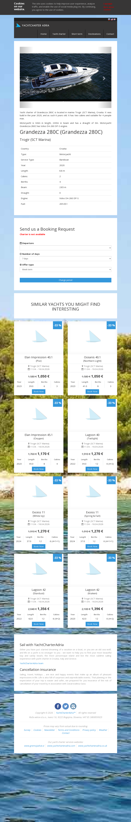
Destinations (94, 33)
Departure (27, 243)
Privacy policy (89, 729)
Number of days (30, 253)
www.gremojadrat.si (34, 745)
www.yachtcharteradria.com (61, 745)
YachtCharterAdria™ (65, 712)
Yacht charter (59, 33)
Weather (103, 729)
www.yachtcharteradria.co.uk (92, 745)
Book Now (39, 391)
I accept (108, 3)
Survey (27, 729)
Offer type (27, 264)
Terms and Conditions (68, 729)
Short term (77, 33)
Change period (65, 280)
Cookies (37, 729)
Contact (110, 33)
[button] (27, 77)
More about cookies (109, 8)
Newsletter (49, 729)
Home (44, 33)
